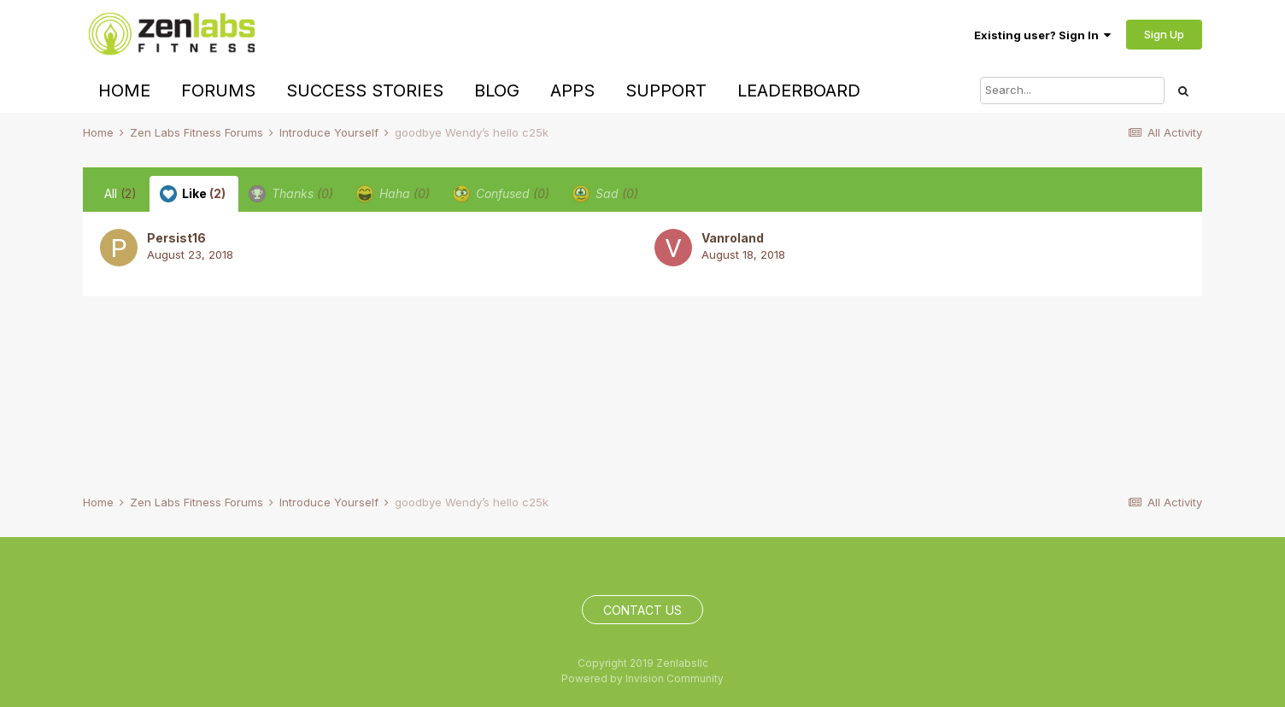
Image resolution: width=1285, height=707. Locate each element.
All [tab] (120, 193)
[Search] (1072, 90)
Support (666, 90)
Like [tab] (193, 193)
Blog (496, 90)
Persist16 (176, 238)
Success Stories (364, 90)
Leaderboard (798, 90)
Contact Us (642, 610)
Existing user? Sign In (1042, 35)
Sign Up (1164, 34)
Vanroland (732, 238)
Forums (218, 90)
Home (124, 90)
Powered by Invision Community (642, 678)
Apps (572, 90)
